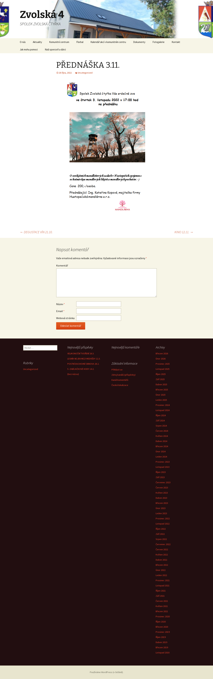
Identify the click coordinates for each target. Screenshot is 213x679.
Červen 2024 (162, 430)
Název (60, 304)
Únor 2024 (161, 451)
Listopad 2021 (163, 585)
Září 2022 (160, 533)
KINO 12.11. (183, 232)
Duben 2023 (161, 497)
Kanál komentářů (120, 379)
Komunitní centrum (59, 42)
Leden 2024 (161, 456)
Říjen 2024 (161, 415)
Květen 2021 (162, 606)
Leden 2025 (161, 399)
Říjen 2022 (161, 528)
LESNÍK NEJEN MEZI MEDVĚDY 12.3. (83, 358)
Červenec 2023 (163, 482)
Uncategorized (85, 72)
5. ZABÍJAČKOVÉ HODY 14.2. (80, 368)
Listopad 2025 (163, 368)
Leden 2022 (161, 575)
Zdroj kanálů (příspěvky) (124, 374)
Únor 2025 (161, 394)
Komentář (62, 265)
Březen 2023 (162, 503)
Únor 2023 (161, 508)
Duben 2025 (161, 384)
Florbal (79, 42)
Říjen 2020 (161, 621)
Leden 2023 (161, 513)
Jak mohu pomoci (29, 49)
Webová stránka (65, 318)
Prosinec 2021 (163, 580)
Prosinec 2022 (163, 518)
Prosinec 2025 (163, 363)
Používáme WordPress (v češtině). (106, 672)
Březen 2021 (162, 611)
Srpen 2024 (161, 425)
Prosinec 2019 (163, 631)
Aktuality (37, 42)
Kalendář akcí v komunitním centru (108, 42)
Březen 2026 (162, 353)
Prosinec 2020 (163, 616)
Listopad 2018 (163, 652)
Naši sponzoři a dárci (55, 49)
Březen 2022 (162, 564)
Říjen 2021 (161, 590)
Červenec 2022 (163, 544)
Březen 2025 (162, 389)
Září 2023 (160, 477)
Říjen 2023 (161, 472)
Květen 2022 (162, 554)
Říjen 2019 (161, 637)
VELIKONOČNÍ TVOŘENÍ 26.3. (80, 353)
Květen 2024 (162, 435)
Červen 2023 (162, 487)
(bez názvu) (73, 374)
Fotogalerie (158, 42)
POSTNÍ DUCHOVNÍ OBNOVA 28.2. (83, 363)
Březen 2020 (162, 626)
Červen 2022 (162, 549)
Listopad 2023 (163, 466)
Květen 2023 (162, 492)
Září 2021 (160, 595)
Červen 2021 (162, 600)
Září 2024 (160, 420)
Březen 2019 (162, 647)
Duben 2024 (161, 441)
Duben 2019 (161, 642)
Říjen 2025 (161, 374)
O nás (23, 42)
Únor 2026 (161, 358)
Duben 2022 (161, 559)
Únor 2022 (161, 570)
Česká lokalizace (120, 385)
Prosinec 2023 (163, 461)
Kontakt (176, 42)
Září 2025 (160, 379)
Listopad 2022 (163, 523)
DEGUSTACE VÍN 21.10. (36, 232)
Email (60, 311)
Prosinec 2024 (163, 405)
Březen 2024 (162, 446)
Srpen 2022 (161, 539)
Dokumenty (139, 42)
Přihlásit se (117, 369)
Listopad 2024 (163, 410)
